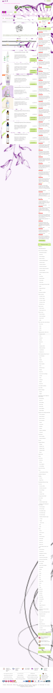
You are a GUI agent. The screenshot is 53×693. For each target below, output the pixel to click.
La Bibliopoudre (32, 673)
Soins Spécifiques (41, 466)
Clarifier (40, 290)
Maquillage (40, 476)
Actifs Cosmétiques (42, 414)
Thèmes (40, 528)
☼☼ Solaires (40, 518)
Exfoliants (40, 428)
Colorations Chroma (42, 262)
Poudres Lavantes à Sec (42, 310)
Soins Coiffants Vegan (42, 512)
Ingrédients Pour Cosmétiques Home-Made (44, 412)
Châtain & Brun (41, 282)
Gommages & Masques (42, 442)
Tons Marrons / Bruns (42, 302)
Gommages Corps (41, 446)
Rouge (40, 579)
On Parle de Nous (43, 679)
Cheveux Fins (41, 540)
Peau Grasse (41, 589)
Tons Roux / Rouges (42, 298)
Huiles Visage (41, 404)
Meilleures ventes (15, 684)
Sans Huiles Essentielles (42, 629)
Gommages (40, 444)
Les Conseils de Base (20, 673)
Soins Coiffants (41, 387)
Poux (40, 571)
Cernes (40, 603)
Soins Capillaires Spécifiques (42, 385)
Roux (40, 577)
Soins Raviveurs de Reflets (42, 292)
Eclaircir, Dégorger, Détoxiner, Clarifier (44, 284)
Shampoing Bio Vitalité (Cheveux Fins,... (21, 134)
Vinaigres (40, 393)
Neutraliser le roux (41, 304)
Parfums (40, 456)
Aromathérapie (41, 434)
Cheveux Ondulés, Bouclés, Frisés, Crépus (43, 547)
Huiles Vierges (41, 406)
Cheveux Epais (41, 538)
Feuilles (40, 328)
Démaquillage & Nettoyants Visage (43, 482)
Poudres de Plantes (42, 314)
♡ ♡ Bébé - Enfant (41, 522)
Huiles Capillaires (41, 402)
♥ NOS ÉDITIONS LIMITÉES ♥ (42, 248)
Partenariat (30, 685)
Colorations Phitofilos (42, 270)
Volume (40, 573)
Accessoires (40, 484)
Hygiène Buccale (41, 454)
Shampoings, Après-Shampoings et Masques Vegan (44, 504)
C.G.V (38, 684)
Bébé (40, 524)
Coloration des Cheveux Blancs (43, 557)
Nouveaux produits (10, 684)
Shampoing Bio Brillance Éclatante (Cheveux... (22, 110)
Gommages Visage (41, 448)
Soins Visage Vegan (42, 506)
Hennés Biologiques (42, 256)
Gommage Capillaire (42, 450)
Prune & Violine (41, 280)
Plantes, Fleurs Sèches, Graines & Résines (44, 322)
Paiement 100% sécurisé (28, 684)
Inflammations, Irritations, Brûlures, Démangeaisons (44, 609)
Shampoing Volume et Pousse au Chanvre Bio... (22, 87)
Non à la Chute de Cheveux (8, 677)
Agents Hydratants (42, 416)
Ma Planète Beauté (41, 367)
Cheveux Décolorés (41, 536)
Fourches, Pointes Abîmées (43, 565)
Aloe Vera (40, 440)
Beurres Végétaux (41, 408)
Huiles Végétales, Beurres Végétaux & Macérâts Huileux (44, 396)
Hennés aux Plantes (42, 258)
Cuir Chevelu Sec (41, 551)
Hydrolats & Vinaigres (41, 389)
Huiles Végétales (41, 398)
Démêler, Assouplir (41, 555)
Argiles (40, 320)
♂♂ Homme (40, 520)
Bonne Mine (40, 601)
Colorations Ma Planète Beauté (43, 260)
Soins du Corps (41, 458)
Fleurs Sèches (41, 324)
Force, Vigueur (41, 563)
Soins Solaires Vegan (42, 514)
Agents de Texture (42, 418)
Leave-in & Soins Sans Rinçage (43, 373)
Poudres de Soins (41, 312)
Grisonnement (41, 567)
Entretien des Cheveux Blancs (43, 559)
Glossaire (26, 685)
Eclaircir (40, 286)
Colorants (40, 422)
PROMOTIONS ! (44, 18)
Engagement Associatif (45, 676)
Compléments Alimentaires (42, 474)
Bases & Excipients (41, 420)
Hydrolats (40, 391)
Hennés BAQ (41, 254)
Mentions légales (42, 684)
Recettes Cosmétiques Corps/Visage (32, 677)
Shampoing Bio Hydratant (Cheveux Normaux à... (23, 122)
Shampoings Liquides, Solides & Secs (10, 18)
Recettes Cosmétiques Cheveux (32, 675)
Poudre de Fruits (41, 318)
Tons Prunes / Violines (42, 300)
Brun (39, 585)
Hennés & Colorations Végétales (43, 250)
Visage (40, 587)
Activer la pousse (41, 532)
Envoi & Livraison (34, 684)
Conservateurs (41, 424)
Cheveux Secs (41, 544)
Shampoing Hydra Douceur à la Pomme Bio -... (22, 99)
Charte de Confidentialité (21, 685)
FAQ (45, 684)
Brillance (40, 534)
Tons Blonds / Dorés (42, 296)
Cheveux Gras (41, 542)
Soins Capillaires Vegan (42, 510)
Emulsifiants (40, 426)
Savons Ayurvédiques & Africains (43, 472)
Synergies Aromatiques (42, 438)
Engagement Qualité (44, 675)
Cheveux (40, 530)
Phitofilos (40, 359)
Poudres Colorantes (41, 294)
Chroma (40, 365)
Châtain (40, 583)
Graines (40, 326)
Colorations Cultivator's (42, 264)
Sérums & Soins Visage (42, 468)
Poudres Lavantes (41, 306)
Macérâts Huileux (41, 410)
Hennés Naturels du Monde (42, 252)
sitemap (34, 685)
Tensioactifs (41, 432)
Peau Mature (41, 591)
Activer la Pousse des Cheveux (8, 675)
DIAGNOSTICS (40, 246)
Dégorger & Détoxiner (42, 288)
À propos (48, 684)
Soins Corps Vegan (41, 508)
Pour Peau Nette (41, 599)
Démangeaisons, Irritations (43, 553)
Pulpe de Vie (41, 361)
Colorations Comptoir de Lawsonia (44, 268)
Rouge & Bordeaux (41, 278)
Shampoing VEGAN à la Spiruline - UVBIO (21, 52)
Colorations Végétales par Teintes (44, 272)
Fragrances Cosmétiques (42, 430)
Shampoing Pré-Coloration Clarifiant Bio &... (22, 63)
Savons (39, 470)
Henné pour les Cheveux (20, 677)
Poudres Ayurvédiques (42, 316)
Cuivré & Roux (41, 276)
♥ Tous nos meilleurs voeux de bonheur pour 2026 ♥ (13, 3)
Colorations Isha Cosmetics (43, 266)
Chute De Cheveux (41, 549)
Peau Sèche (40, 595)
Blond (40, 274)
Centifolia (40, 375)
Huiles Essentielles (41, 436)
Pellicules (40, 569)
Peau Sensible (41, 597)
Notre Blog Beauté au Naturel (8, 673)
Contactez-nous (21, 684)
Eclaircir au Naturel (20, 675)
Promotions (4, 684)
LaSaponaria (41, 379)
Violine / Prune (41, 581)
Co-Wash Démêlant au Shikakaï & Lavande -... (22, 75)
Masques (40, 452)
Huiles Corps (41, 400)
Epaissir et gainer (41, 561)
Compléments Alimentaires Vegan (43, 516)
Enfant (40, 526)
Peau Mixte (40, 593)
